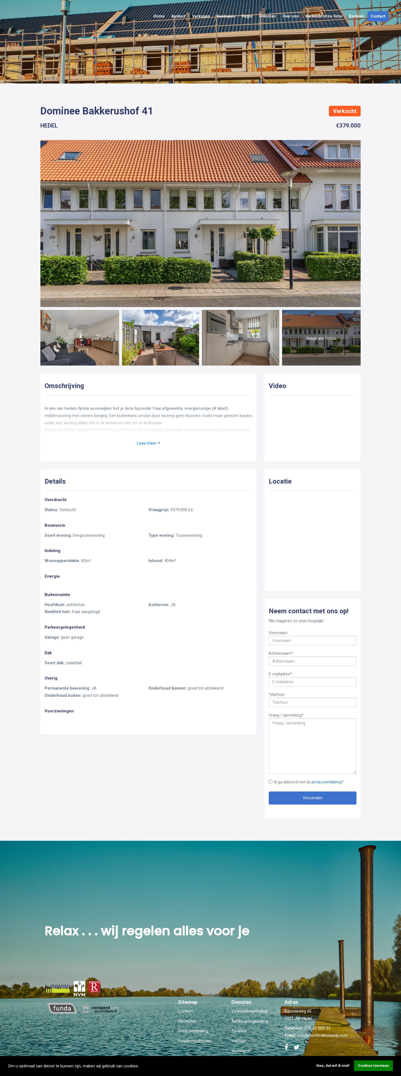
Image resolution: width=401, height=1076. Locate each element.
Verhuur (238, 1040)
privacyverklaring (327, 782)
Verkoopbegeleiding (249, 1011)
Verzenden (312, 797)
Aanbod (178, 16)
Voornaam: (278, 632)
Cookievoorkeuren (194, 1040)
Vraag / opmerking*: (286, 715)
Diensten (267, 16)
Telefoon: (277, 694)
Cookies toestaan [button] (373, 1065)
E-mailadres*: (281, 674)
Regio (247, 16)
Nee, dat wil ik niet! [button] (332, 1065)
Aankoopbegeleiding (249, 1021)
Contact (378, 16)
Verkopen (201, 16)
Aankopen (226, 16)
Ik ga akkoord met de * (306, 782)
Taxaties (239, 1030)
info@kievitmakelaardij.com (322, 1035)
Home (159, 16)
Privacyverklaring (193, 1030)
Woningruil (240, 1050)
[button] (141, 1066)
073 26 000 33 (317, 1028)
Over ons (290, 16)
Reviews (356, 16)
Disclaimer (187, 1021)
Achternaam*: (281, 653)
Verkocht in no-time (323, 16)
